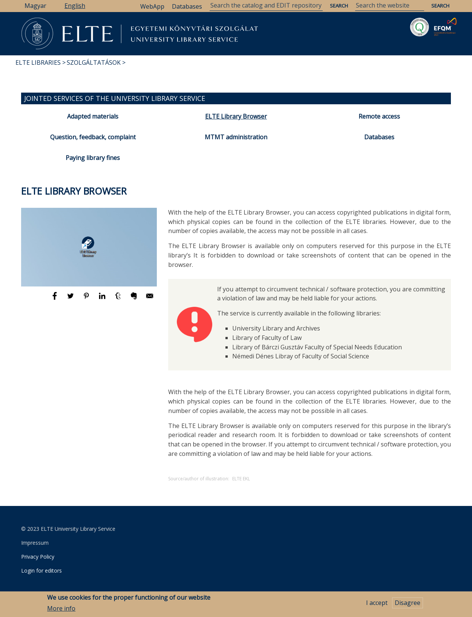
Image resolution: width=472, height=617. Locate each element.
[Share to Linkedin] (103, 299)
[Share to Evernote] (134, 299)
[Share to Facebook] (55, 299)
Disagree (407, 603)
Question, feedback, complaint (93, 137)
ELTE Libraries (38, 62)
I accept (377, 603)
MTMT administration (236, 137)
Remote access (379, 116)
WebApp (152, 6)
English (74, 6)
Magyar (35, 6)
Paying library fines (93, 158)
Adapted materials (92, 116)
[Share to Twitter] (71, 299)
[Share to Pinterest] (87, 299)
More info (61, 609)
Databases (187, 6)
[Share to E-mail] (149, 299)
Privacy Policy (37, 556)
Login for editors (41, 570)
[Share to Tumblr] (118, 299)
